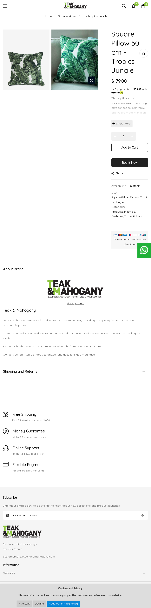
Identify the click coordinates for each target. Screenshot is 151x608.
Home (48, 16)
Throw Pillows (133, 216)
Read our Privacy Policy (63, 603)
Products (117, 211)
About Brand (13, 269)
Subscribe (142, 515)
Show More (123, 123)
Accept (25, 603)
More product (75, 303)
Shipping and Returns (20, 371)
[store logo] (75, 6)
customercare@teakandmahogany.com (29, 556)
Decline (39, 603)
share (117, 173)
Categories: (118, 207)
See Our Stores (12, 549)
